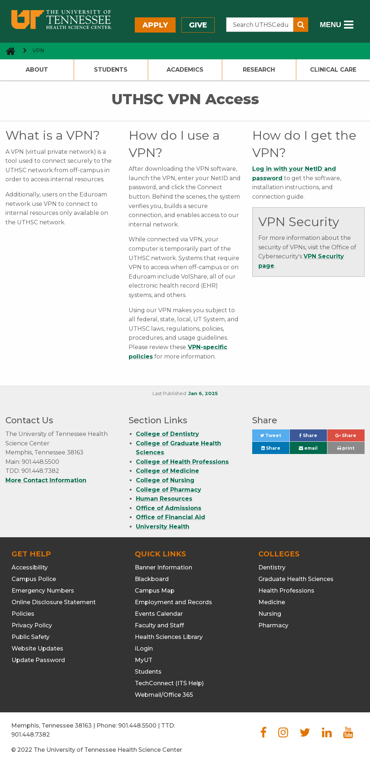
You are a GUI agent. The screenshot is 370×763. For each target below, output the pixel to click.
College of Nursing (165, 480)
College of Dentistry (167, 434)
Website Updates (37, 648)
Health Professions (286, 590)
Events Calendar (159, 613)
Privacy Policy (32, 625)
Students (111, 69)
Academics (185, 69)
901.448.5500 (137, 725)
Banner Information (163, 567)
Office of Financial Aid (170, 517)
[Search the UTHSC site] (260, 24)
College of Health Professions (182, 461)
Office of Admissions (168, 508)
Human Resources (164, 498)
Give (198, 25)
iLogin (144, 648)
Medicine (271, 602)
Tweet (274, 437)
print (345, 448)
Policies (23, 613)
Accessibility (30, 567)
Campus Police (34, 579)
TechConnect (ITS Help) (169, 683)
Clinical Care (333, 69)
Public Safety (31, 636)
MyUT (143, 660)
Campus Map (155, 590)
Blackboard (152, 579)
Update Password (38, 660)
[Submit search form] (300, 24)
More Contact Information (45, 480)
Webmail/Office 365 (164, 694)
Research (259, 69)
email (308, 448)
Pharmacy (273, 625)
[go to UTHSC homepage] (8, 50)
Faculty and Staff (159, 625)
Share (313, 437)
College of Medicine (167, 470)
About (37, 69)
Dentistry (271, 567)
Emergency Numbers (43, 590)
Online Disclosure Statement (54, 602)
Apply (155, 25)
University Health (162, 526)
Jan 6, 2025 (203, 393)
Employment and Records (173, 602)
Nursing (269, 613)
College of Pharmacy (168, 489)
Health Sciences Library (169, 636)
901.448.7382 (30, 734)
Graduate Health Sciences (296, 579)
